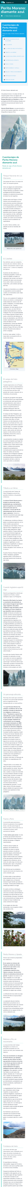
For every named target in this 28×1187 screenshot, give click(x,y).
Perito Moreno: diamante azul (13, 16)
